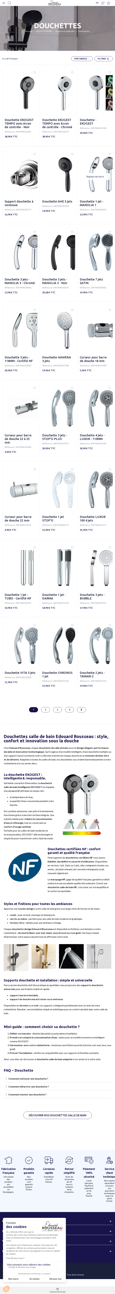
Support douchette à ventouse (19, 203)
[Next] (81, 709)
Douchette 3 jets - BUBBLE (92, 596)
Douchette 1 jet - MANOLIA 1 (91, 203)
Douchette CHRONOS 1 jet (57, 674)
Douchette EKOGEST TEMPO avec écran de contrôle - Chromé (57, 123)
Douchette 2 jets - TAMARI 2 (92, 674)
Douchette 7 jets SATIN (91, 281)
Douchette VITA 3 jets (20, 672)
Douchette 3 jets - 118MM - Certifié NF (19, 359)
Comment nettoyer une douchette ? (28, 1078)
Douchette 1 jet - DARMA (54, 596)
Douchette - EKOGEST (88, 121)
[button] (57, 1115)
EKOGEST (36, 787)
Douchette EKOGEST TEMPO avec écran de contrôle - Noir (19, 123)
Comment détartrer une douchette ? (28, 1086)
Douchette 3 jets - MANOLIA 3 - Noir (54, 281)
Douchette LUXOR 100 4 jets (93, 518)
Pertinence (82, 58)
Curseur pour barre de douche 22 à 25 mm (18, 439)
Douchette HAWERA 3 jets (56, 359)
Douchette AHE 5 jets (57, 201)
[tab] (57, 1078)
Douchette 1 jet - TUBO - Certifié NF (18, 596)
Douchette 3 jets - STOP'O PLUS (54, 437)
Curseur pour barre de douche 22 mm (18, 518)
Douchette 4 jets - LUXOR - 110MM (92, 437)
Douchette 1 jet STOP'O (53, 518)
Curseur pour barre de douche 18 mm (93, 359)
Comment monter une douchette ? (27, 1094)
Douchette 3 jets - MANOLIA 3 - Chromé (20, 281)
